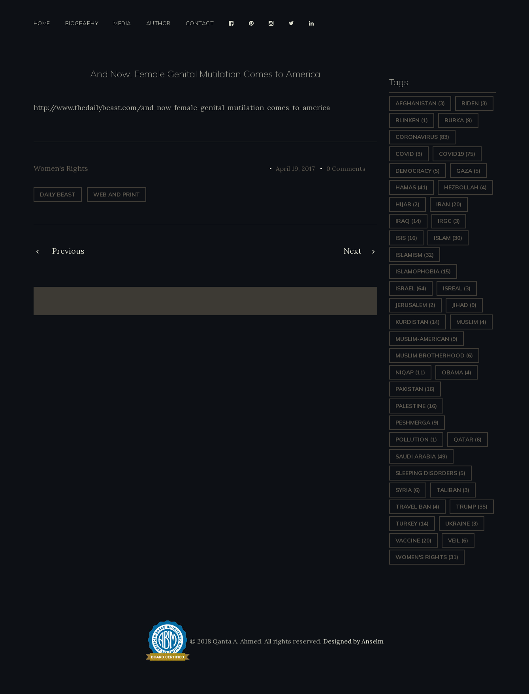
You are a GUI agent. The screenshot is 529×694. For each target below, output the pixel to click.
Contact (200, 23)
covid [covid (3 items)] (408, 153)
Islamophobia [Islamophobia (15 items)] (423, 271)
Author (158, 23)
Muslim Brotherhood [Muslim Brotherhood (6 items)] (434, 355)
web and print (116, 194)
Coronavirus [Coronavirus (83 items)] (422, 136)
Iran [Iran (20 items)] (448, 204)
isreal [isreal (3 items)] (457, 288)
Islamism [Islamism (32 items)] (414, 254)
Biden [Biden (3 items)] (474, 103)
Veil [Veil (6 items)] (458, 540)
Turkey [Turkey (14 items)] (412, 523)
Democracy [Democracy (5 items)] (417, 170)
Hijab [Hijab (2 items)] (407, 204)
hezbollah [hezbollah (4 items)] (465, 187)
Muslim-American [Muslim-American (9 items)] (426, 338)
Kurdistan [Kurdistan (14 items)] (417, 321)
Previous (68, 251)
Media (122, 23)
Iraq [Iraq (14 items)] (408, 220)
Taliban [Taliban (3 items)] (453, 490)
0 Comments (345, 168)
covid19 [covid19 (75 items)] (457, 153)
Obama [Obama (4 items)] (456, 372)
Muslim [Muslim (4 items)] (471, 321)
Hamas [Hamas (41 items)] (411, 187)
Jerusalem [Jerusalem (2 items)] (415, 305)
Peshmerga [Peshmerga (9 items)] (417, 422)
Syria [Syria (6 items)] (407, 490)
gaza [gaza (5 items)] (468, 170)
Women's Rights (61, 168)
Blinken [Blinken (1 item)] (411, 120)
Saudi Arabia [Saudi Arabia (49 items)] (421, 456)
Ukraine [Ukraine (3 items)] (461, 523)
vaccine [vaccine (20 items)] (413, 540)
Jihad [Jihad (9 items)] (464, 305)
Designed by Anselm (353, 641)
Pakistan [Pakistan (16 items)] (415, 389)
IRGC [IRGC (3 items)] (449, 220)
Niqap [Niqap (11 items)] (410, 372)
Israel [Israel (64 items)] (410, 288)
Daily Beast (57, 194)
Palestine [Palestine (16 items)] (416, 406)
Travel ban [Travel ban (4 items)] (417, 506)
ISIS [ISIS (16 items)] (406, 237)
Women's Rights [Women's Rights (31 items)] (426, 557)
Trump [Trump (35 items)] (472, 506)
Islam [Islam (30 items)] (448, 237)
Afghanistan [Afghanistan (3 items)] (420, 103)
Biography (82, 23)
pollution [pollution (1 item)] (416, 439)
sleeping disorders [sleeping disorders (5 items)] (430, 473)
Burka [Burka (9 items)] (458, 120)
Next (352, 251)
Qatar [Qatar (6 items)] (468, 439)
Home (42, 23)
